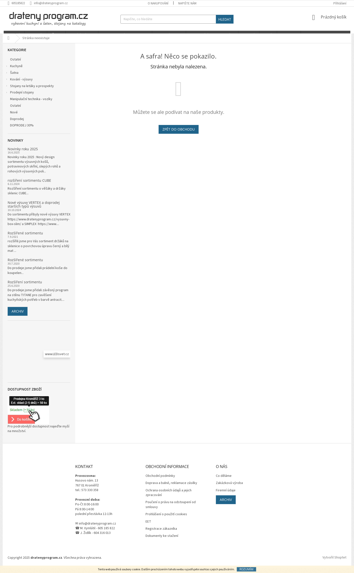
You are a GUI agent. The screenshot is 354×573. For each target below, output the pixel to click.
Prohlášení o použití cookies (166, 519)
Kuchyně (14, 72)
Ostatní (16, 64)
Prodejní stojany (19, 98)
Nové (14, 117)
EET (148, 527)
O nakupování (158, 3)
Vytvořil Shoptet (334, 562)
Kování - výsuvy (19, 85)
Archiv (18, 316)
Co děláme (224, 481)
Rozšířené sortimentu (25, 238)
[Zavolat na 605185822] (19, 3)
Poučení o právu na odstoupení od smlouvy (171, 510)
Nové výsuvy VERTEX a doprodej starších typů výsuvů (34, 209)
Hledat (224, 19)
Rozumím (246, 569)
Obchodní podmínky (160, 481)
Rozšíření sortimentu (25, 287)
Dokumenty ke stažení (162, 541)
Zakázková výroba (229, 488)
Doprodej (17, 124)
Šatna (11, 78)
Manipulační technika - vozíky (31, 104)
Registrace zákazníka (161, 534)
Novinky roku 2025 (23, 154)
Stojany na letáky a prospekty (29, 92)
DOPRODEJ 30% (22, 130)
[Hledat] (176, 19)
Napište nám (187, 3)
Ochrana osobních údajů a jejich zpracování (169, 498)
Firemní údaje (226, 495)
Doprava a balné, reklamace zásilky (171, 488)
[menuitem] (13, 35)
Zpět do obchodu (178, 134)
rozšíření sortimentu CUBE (29, 185)
